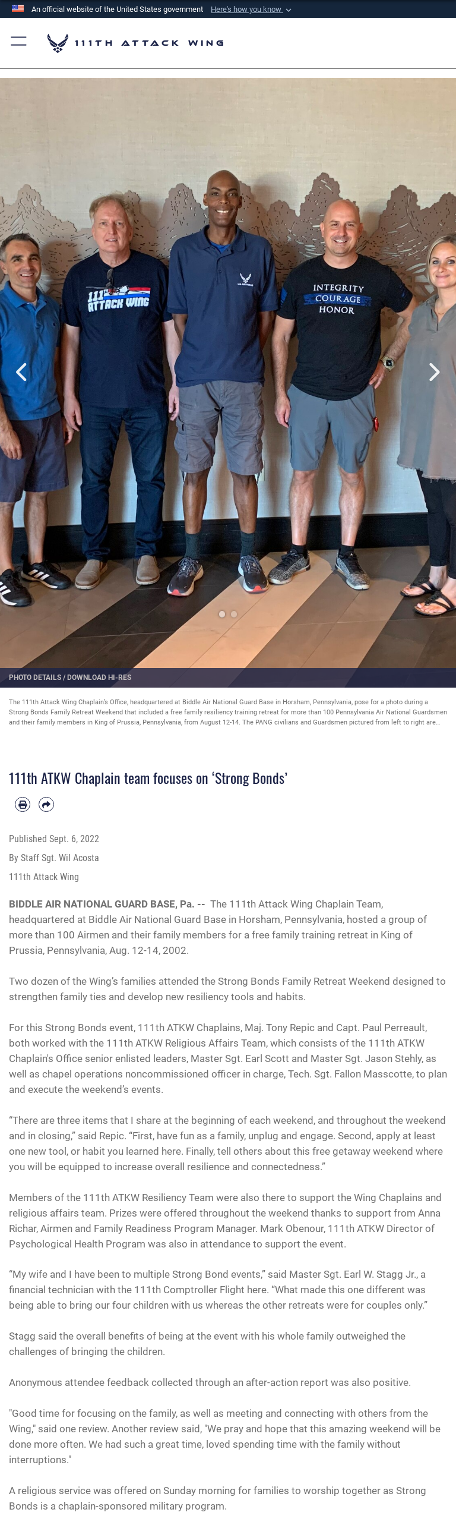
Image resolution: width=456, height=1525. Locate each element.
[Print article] (22, 804)
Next (433, 372)
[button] (252, 9)
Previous (23, 372)
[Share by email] (46, 804)
